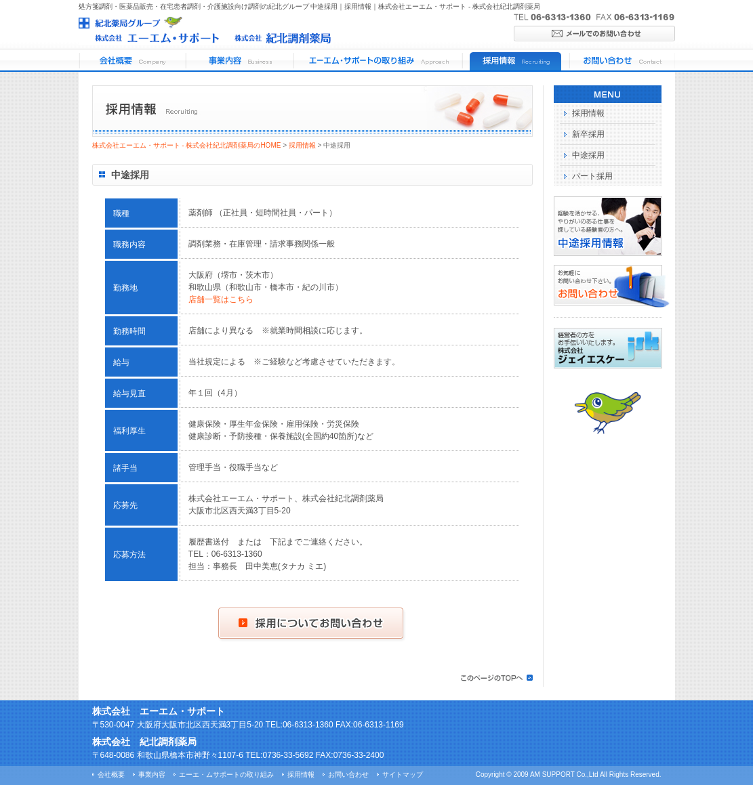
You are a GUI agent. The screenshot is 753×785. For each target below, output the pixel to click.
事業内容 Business (238, 60)
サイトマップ (402, 774)
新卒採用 (588, 134)
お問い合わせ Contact (621, 60)
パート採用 (592, 176)
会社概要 (111, 774)
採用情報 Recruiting (515, 60)
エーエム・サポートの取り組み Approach (377, 60)
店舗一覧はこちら (220, 299)
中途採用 (588, 155)
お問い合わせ (348, 774)
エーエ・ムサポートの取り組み (226, 774)
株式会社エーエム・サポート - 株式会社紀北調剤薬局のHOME (186, 145)
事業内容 (151, 774)
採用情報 (302, 145)
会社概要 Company (132, 60)
